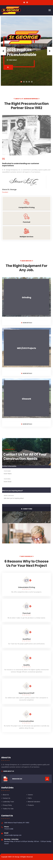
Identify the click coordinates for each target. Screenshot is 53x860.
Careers (30, 795)
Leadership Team (8, 802)
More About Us (7, 771)
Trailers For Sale (8, 809)
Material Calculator (34, 802)
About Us (6, 795)
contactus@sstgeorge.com (12, 835)
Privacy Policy (7, 805)
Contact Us (6, 798)
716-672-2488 (8, 829)
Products (31, 805)
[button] (3, 51)
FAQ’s (30, 798)
